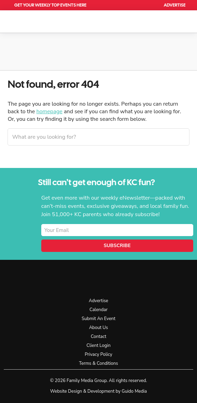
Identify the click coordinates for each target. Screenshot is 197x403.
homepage (49, 111)
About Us (98, 328)
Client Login (98, 345)
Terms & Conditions (98, 363)
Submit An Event (98, 319)
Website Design (66, 391)
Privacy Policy (98, 354)
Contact (98, 336)
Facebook (135, 278)
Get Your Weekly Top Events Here (50, 5)
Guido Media (134, 391)
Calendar (136, 5)
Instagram (151, 278)
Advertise (175, 5)
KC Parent (34, 20)
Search (152, 5)
